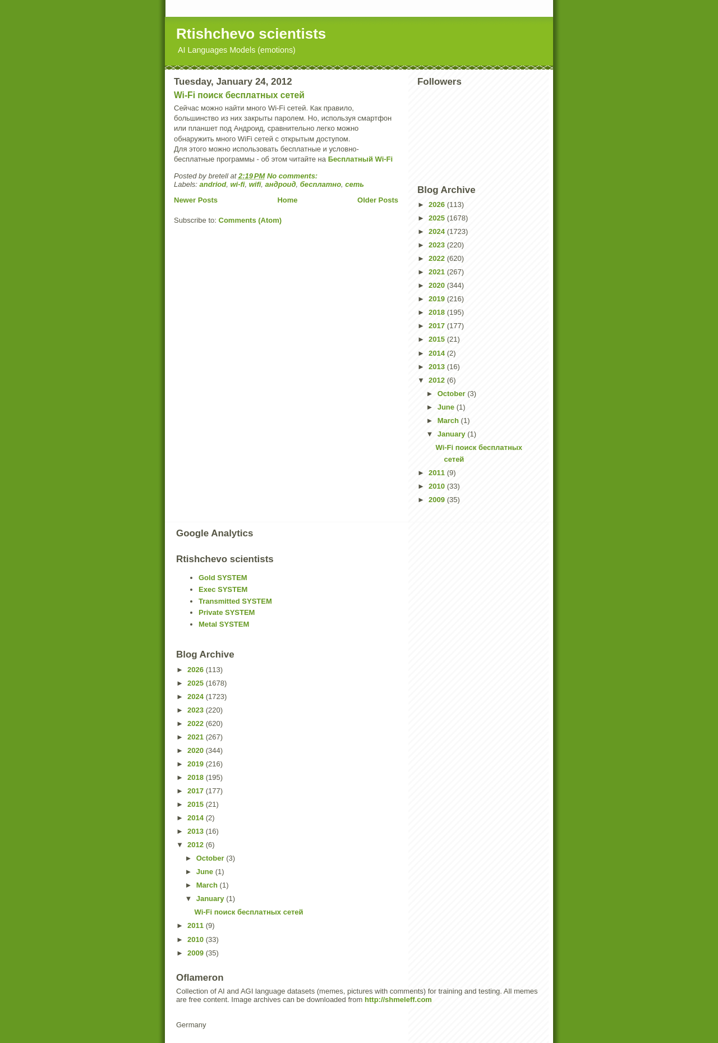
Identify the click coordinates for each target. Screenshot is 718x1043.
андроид (280, 184)
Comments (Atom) (250, 220)
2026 (438, 204)
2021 (438, 272)
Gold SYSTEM (223, 577)
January (452, 434)
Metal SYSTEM (224, 624)
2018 (438, 312)
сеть (354, 184)
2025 (438, 218)
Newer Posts (196, 200)
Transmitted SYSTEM (235, 601)
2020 (438, 285)
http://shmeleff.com (398, 999)
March (449, 420)
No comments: (293, 176)
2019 (438, 299)
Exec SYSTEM (223, 589)
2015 (438, 339)
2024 (438, 231)
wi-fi (237, 184)
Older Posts (377, 200)
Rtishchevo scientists (251, 33)
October (452, 393)
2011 (438, 472)
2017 (438, 325)
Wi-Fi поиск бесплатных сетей (239, 95)
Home (287, 200)
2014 (438, 353)
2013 (438, 366)
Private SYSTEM (227, 612)
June (447, 407)
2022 (438, 258)
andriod (213, 184)
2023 (438, 245)
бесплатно (320, 184)
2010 (438, 486)
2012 (438, 380)
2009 (438, 499)
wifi (255, 184)
